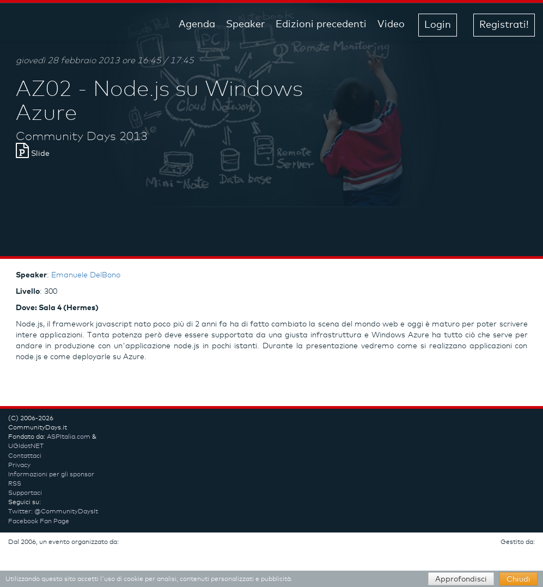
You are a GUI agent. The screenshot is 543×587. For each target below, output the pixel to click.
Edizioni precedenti (321, 24)
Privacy (19, 465)
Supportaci (25, 493)
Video (391, 24)
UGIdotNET (26, 446)
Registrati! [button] (504, 25)
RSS (14, 484)
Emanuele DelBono (85, 275)
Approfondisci (461, 579)
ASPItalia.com (68, 437)
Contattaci (24, 456)
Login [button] (437, 25)
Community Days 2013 (82, 137)
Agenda (197, 24)
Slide (33, 154)
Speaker (245, 24)
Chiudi (518, 579)
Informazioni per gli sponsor (51, 474)
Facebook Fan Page (38, 521)
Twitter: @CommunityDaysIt (53, 512)
